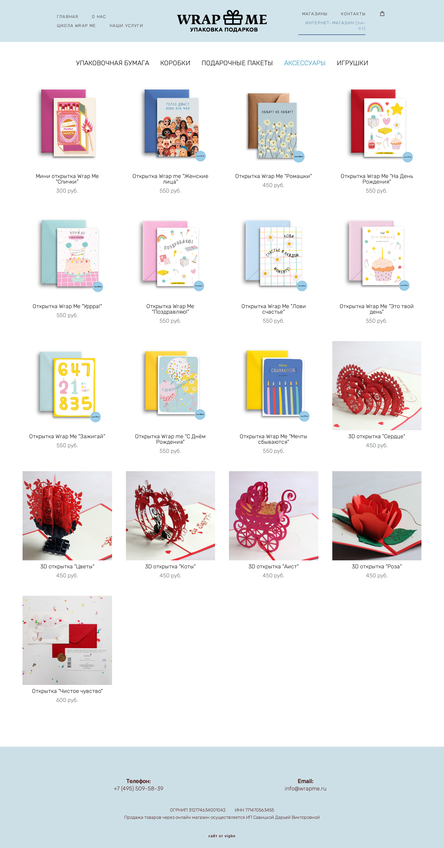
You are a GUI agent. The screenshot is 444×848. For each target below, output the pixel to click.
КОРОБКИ (175, 64)
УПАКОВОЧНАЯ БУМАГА (112, 64)
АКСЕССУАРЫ (305, 64)
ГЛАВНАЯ (69, 17)
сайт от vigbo (222, 831)
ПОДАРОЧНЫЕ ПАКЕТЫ (237, 64)
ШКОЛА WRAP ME (78, 26)
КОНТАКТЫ (352, 14)
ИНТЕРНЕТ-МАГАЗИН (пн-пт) (334, 26)
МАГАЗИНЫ (313, 14)
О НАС (101, 17)
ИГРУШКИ (352, 64)
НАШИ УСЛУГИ (128, 26)
